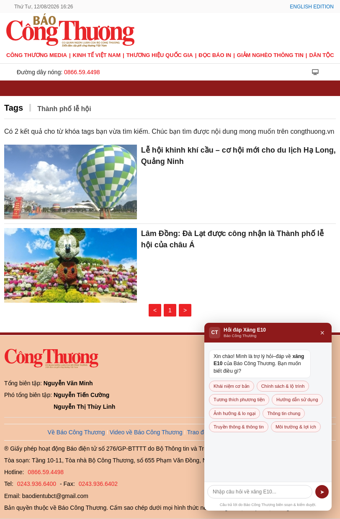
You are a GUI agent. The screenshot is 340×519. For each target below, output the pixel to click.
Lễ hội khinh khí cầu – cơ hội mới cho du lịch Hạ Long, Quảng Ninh (238, 156)
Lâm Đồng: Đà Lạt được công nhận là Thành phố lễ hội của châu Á (232, 239)
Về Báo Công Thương (76, 432)
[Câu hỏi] (259, 491)
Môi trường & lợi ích (296, 426)
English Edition (312, 7)
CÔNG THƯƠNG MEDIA (36, 55)
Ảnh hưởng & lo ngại (234, 413)
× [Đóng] (322, 333)
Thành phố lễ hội (64, 108)
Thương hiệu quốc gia (159, 55)
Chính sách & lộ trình (283, 386)
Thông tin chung (283, 413)
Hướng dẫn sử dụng (297, 399)
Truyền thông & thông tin (239, 426)
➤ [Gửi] (322, 492)
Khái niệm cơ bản (232, 386)
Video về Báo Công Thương (146, 432)
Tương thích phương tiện (239, 399)
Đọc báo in (214, 55)
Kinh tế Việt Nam (97, 55)
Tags (13, 107)
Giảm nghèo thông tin (270, 55)
